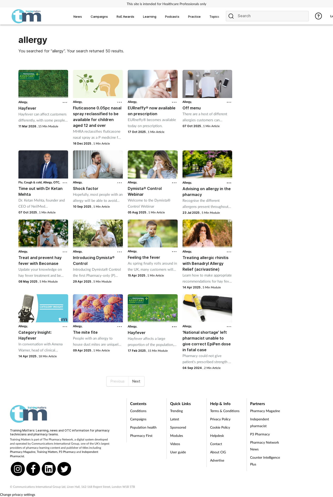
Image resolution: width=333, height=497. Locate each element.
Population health (143, 427)
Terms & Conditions (224, 411)
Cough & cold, (33, 182)
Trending (176, 411)
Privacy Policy (220, 419)
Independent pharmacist (259, 422)
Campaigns (138, 419)
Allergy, (23, 102)
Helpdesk (217, 435)
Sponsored (178, 427)
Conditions (138, 411)
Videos (175, 444)
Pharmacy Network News (264, 445)
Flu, (21, 182)
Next (136, 381)
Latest (174, 419)
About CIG (218, 452)
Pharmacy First (141, 435)
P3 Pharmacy (67, 452)
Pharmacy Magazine (22, 452)
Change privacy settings (17, 494)
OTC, (56, 182)
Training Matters (47, 452)
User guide (178, 452)
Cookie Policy (220, 427)
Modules (176, 435)
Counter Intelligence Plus (265, 460)
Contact (216, 444)
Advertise (217, 460)
